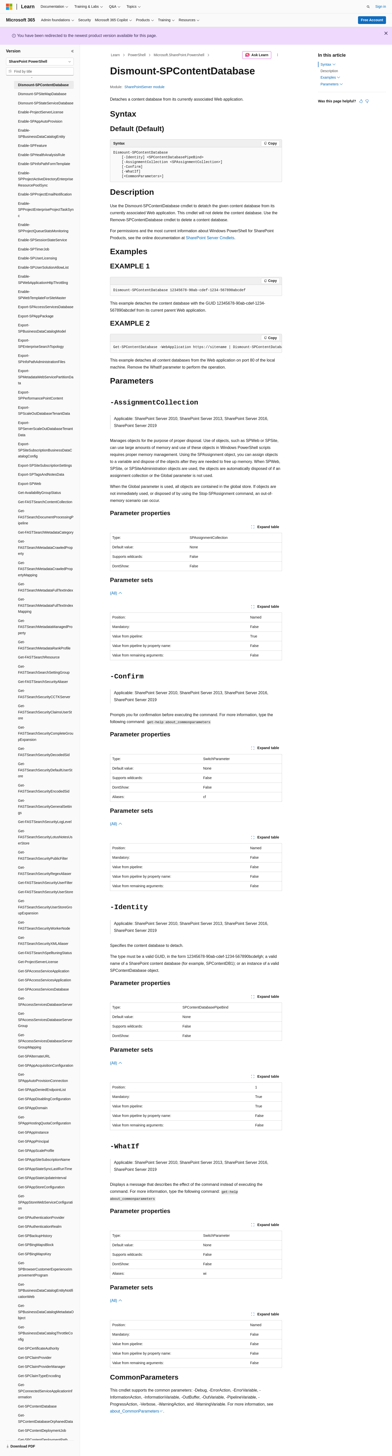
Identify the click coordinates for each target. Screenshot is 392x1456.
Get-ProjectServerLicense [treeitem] (38, 962)
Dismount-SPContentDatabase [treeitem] (43, 85)
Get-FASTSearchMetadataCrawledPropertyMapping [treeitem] (45, 569)
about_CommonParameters (134, 1411)
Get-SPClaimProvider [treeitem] (35, 1358)
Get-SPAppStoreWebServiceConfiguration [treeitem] (45, 1202)
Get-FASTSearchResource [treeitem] (39, 657)
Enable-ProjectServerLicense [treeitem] (40, 112)
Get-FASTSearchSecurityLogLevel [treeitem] (45, 822)
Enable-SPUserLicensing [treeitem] (37, 258)
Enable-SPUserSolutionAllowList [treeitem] (43, 267)
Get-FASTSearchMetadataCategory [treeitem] (46, 532)
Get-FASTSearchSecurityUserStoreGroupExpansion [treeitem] (45, 907)
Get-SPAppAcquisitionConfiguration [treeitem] (45, 1065)
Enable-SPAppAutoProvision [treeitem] (40, 121)
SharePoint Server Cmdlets (210, 238)
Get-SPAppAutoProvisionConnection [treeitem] (43, 1077)
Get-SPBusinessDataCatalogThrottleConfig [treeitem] (45, 1333)
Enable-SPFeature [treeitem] (32, 146)
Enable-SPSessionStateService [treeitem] (42, 240)
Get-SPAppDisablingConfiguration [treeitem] (44, 1099)
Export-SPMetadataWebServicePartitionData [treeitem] (46, 377)
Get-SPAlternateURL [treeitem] (34, 1056)
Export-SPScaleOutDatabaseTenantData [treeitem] (44, 411)
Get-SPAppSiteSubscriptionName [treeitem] (44, 1160)
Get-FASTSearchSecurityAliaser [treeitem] (43, 682)
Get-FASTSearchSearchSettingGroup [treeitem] (44, 669)
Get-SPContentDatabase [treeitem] (37, 1406)
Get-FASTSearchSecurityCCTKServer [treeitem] (44, 694)
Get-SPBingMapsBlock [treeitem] (36, 1245)
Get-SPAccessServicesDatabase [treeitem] (43, 989)
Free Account (372, 20)
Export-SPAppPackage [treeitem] (36, 316)
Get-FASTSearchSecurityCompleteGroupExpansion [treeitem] (45, 733)
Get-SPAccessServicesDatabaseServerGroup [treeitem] (45, 1020)
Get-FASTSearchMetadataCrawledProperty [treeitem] (45, 547)
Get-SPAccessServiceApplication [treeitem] (43, 971)
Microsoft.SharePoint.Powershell (179, 55)
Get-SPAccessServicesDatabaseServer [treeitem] (45, 1001)
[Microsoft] (9, 6)
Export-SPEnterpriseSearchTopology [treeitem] (41, 343)
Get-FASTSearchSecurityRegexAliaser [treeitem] (44, 870)
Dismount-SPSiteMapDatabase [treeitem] (42, 94)
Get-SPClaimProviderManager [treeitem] (41, 1367)
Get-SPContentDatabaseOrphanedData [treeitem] (45, 1418)
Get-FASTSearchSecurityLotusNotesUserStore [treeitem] (45, 837)
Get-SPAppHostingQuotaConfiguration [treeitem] (44, 1120)
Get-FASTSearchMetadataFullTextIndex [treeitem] (45, 587)
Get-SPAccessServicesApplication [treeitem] (44, 980)
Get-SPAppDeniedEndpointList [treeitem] (42, 1090)
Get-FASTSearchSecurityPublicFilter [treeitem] (43, 855)
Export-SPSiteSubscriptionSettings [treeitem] (45, 465)
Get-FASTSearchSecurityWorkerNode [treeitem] (44, 925)
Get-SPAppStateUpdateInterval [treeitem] (42, 1178)
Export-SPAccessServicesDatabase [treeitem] (46, 307)
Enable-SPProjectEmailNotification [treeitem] (45, 194)
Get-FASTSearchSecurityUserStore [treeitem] (45, 892)
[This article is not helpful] (367, 101)
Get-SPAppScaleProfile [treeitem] (36, 1151)
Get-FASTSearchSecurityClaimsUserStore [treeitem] (45, 712)
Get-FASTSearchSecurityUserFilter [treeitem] (45, 883)
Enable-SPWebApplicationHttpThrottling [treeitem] (43, 279)
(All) (116, 593)
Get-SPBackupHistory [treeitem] (35, 1236)
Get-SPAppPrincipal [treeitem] (33, 1141)
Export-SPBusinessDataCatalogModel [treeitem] (42, 328)
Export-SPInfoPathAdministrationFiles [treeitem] (41, 359)
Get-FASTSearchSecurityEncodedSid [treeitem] (43, 788)
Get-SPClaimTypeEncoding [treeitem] (39, 1376)
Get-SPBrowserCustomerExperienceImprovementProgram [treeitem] (45, 1269)
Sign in (380, 6)
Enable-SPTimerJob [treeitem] (33, 249)
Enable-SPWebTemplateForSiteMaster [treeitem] (42, 295)
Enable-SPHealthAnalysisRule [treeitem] (41, 155)
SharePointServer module (144, 87)
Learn (115, 55)
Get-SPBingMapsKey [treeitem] (34, 1254)
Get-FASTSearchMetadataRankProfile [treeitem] (44, 645)
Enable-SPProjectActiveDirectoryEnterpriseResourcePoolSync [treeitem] (45, 179)
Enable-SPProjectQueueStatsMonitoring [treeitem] (43, 228)
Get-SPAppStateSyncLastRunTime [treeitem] (45, 1169)
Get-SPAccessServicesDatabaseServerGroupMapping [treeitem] (45, 1041)
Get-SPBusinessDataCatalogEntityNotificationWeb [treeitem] (45, 1290)
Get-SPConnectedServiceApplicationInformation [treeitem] (45, 1391)
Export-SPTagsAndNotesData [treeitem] (41, 474)
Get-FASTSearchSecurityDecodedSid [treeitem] (44, 752)
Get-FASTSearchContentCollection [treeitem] (45, 502)
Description (329, 71)
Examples (330, 77)
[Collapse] (72, 51)
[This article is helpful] (361, 101)
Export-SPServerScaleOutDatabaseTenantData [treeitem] (45, 429)
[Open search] (368, 6)
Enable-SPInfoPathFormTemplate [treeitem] (44, 164)
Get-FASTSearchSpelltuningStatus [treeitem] (45, 953)
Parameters (331, 84)
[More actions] (277, 55)
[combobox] (40, 62)
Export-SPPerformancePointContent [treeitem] (40, 395)
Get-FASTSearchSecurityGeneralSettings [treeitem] (45, 807)
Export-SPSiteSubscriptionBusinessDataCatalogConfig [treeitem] (45, 450)
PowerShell (137, 55)
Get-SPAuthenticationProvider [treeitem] (41, 1218)
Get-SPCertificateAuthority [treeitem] (38, 1348)
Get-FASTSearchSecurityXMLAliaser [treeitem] (43, 941)
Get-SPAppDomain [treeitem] (33, 1108)
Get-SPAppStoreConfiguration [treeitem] (41, 1187)
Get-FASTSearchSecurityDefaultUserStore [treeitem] (45, 770)
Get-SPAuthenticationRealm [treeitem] (40, 1227)
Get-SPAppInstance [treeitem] (33, 1132)
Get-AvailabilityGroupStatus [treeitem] (39, 493)
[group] (196, 347)
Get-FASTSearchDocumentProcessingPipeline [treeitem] (46, 517)
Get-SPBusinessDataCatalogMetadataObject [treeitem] (46, 1312)
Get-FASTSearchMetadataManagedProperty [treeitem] (45, 627)
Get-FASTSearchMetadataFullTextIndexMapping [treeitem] (45, 605)
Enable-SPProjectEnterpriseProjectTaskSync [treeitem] (46, 210)
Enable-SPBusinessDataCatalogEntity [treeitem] (41, 133)
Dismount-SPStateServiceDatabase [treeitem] (46, 103)
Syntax (328, 64)
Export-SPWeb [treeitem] (29, 484)
